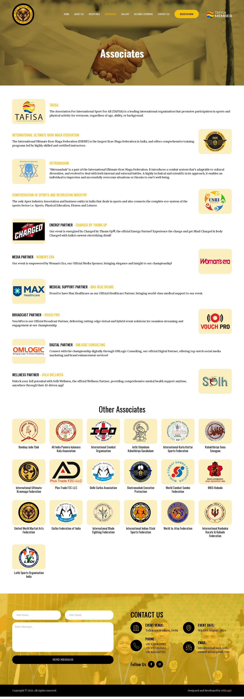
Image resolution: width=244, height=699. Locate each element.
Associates (110, 14)
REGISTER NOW (186, 14)
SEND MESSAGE (62, 659)
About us (79, 14)
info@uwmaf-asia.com (213, 650)
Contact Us (163, 14)
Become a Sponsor (143, 14)
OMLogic (226, 692)
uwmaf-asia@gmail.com (214, 654)
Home (66, 14)
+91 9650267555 (155, 654)
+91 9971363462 (155, 650)
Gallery (125, 14)
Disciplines (94, 14)
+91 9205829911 (155, 646)
